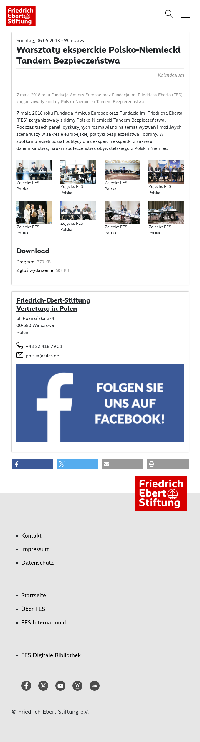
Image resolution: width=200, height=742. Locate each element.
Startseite (33, 595)
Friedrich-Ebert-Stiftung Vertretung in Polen (53, 304)
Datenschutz (37, 562)
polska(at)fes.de (42, 355)
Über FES (33, 608)
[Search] (170, 14)
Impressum (35, 549)
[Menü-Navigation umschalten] (185, 14)
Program (26, 262)
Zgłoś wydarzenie (35, 270)
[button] (33, 464)
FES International (43, 622)
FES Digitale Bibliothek (51, 655)
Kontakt (31, 535)
